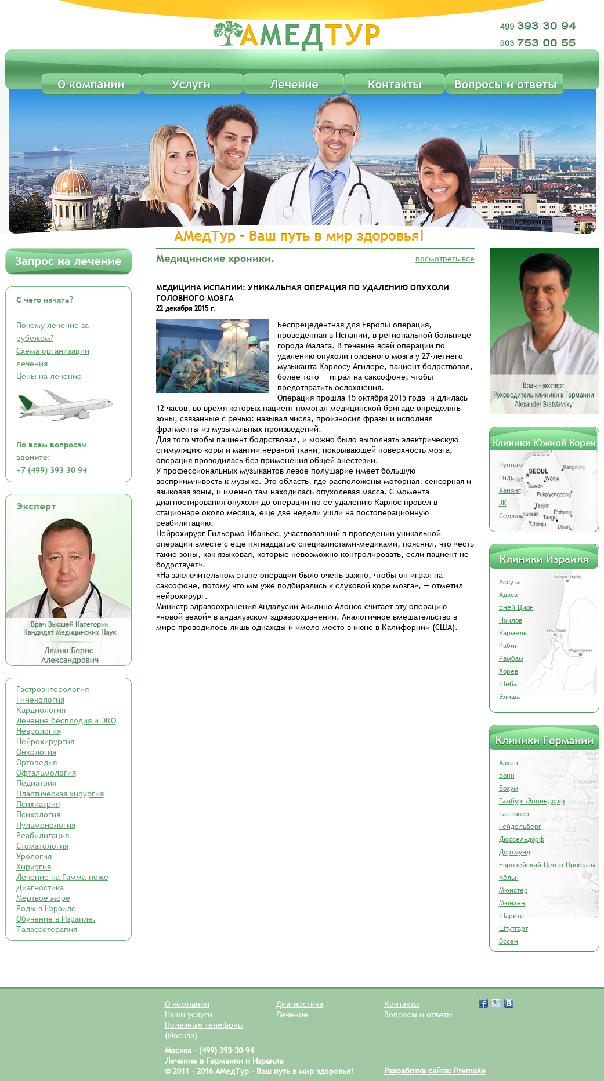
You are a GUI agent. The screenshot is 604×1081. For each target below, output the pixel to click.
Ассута (509, 582)
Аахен (508, 763)
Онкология (36, 752)
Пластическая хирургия (60, 793)
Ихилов (510, 620)
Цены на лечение (49, 376)
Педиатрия (36, 783)
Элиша (509, 696)
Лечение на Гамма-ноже (62, 877)
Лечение (292, 1014)
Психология (38, 814)
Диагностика (40, 887)
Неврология (38, 731)
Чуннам (511, 465)
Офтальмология (46, 772)
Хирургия (33, 866)
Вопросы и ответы (418, 1014)
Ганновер (514, 814)
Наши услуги (188, 1014)
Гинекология (40, 699)
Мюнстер (513, 890)
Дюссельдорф (521, 839)
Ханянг (510, 490)
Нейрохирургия (45, 741)
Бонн (507, 775)
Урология (34, 856)
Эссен (508, 941)
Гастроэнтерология (52, 689)
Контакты (401, 1004)
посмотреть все (445, 258)
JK (503, 503)
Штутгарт (513, 928)
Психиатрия (38, 804)
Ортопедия (36, 762)
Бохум (508, 788)
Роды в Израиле (46, 908)
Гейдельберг (520, 826)
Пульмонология (45, 825)
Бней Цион (516, 607)
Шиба (508, 684)
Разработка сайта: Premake (435, 1070)
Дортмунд (514, 852)
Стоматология (42, 845)
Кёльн (509, 877)
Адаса (508, 594)
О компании (187, 1004)
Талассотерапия (46, 929)
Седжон (511, 516)
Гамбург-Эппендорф (532, 801)
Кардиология (41, 710)
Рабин (509, 645)
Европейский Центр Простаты (547, 865)
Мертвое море (43, 898)
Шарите (511, 916)
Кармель (513, 633)
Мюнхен (512, 903)
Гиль (506, 477)
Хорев (508, 671)
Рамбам (511, 658)
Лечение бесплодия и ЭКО (66, 720)
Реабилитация (42, 835)
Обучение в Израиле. (56, 918)
